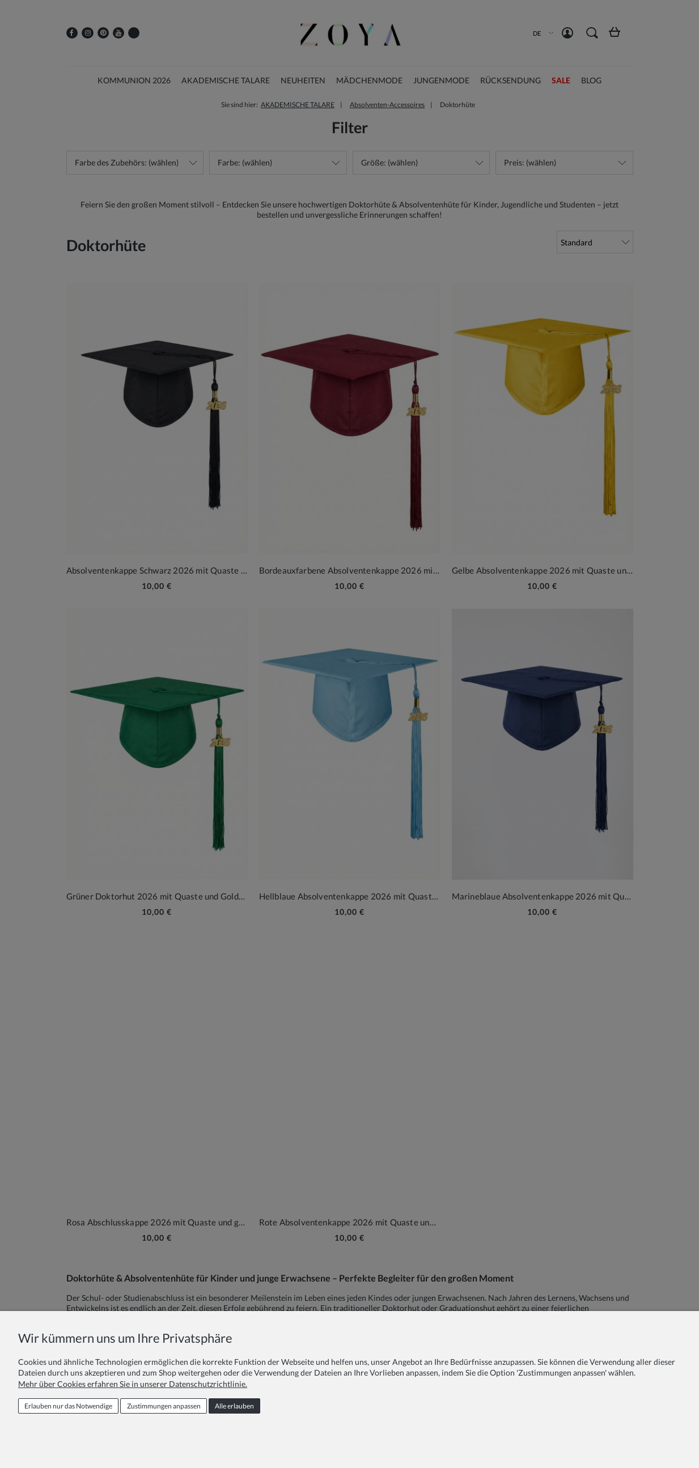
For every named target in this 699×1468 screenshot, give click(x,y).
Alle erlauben (234, 1406)
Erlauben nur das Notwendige (68, 1406)
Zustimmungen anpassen (164, 1406)
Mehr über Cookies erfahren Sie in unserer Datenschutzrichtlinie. (132, 1384)
